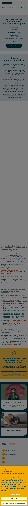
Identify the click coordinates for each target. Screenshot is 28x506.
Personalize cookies (14, 494)
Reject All (14, 498)
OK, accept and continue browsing (14, 503)
